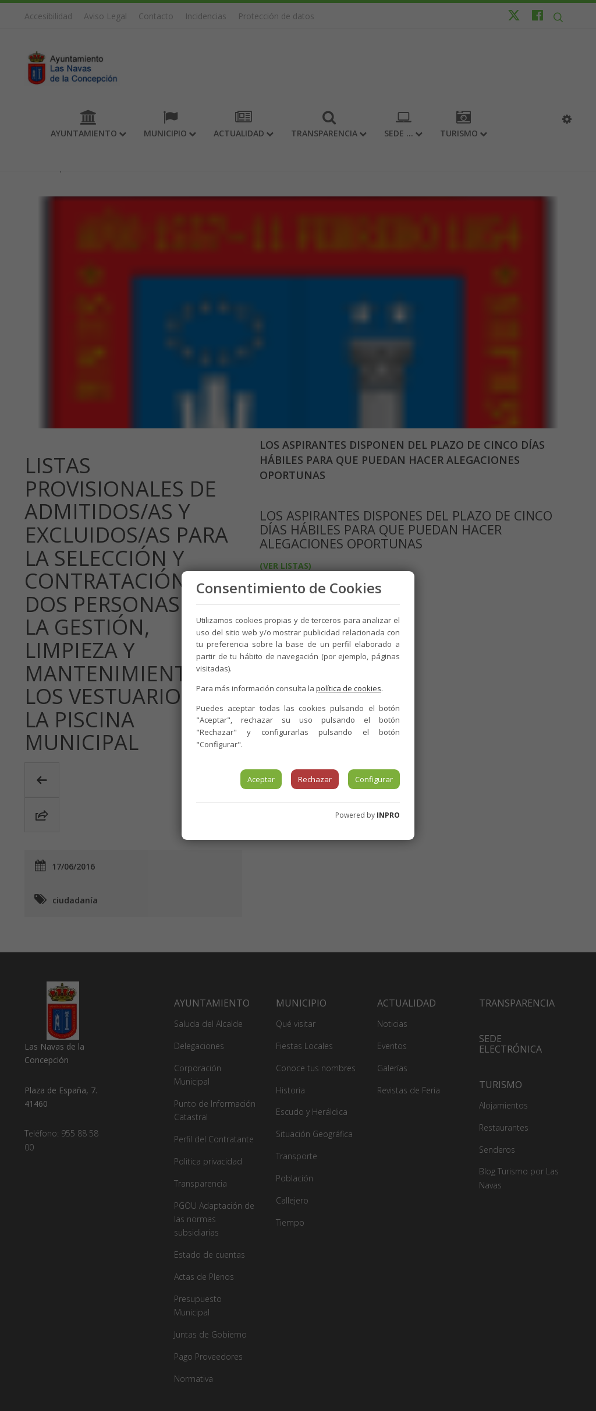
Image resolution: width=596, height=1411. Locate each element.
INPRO (388, 815)
